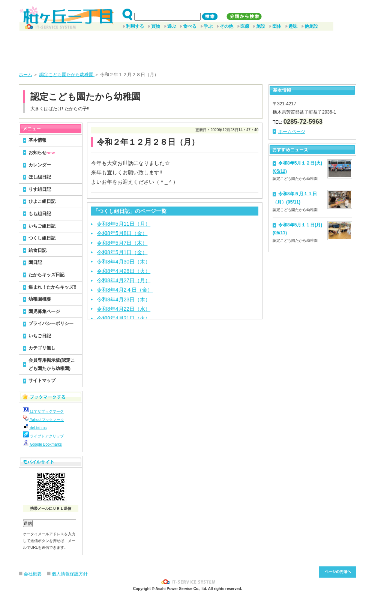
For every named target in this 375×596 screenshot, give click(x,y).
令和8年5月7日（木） (122, 243)
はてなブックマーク (43, 411)
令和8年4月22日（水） (123, 309)
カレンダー (39, 165)
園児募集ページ (44, 311)
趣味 (292, 26)
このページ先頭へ (337, 572)
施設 (260, 26)
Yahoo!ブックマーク (43, 420)
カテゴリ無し (42, 347)
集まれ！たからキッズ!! (52, 287)
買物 (155, 26)
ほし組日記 (39, 177)
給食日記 (37, 250)
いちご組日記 (42, 226)
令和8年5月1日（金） (122, 252)
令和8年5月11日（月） (123, 224)
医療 (244, 26)
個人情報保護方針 (70, 574)
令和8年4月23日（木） (123, 299)
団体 (276, 26)
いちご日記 (39, 335)
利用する (135, 26)
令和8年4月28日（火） (123, 271)
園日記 (35, 262)
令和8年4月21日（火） (123, 318)
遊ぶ (171, 26)
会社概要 (33, 574)
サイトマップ (42, 380)
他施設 (311, 26)
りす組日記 (39, 189)
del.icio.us (34, 428)
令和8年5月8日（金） (122, 233)
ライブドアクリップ (43, 436)
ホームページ (291, 131)
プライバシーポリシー (51, 323)
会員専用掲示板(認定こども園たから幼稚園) (51, 364)
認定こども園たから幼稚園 (66, 74)
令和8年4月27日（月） (123, 280)
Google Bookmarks (42, 444)
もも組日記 (39, 213)
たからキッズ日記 (46, 274)
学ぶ (208, 26)
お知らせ (41, 152)
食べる (189, 26)
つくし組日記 (42, 238)
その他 (226, 26)
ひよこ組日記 (42, 201)
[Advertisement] (187, 48)
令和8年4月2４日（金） (125, 290)
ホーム (25, 74)
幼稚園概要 (39, 299)
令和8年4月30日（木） (123, 262)
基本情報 (37, 140)
